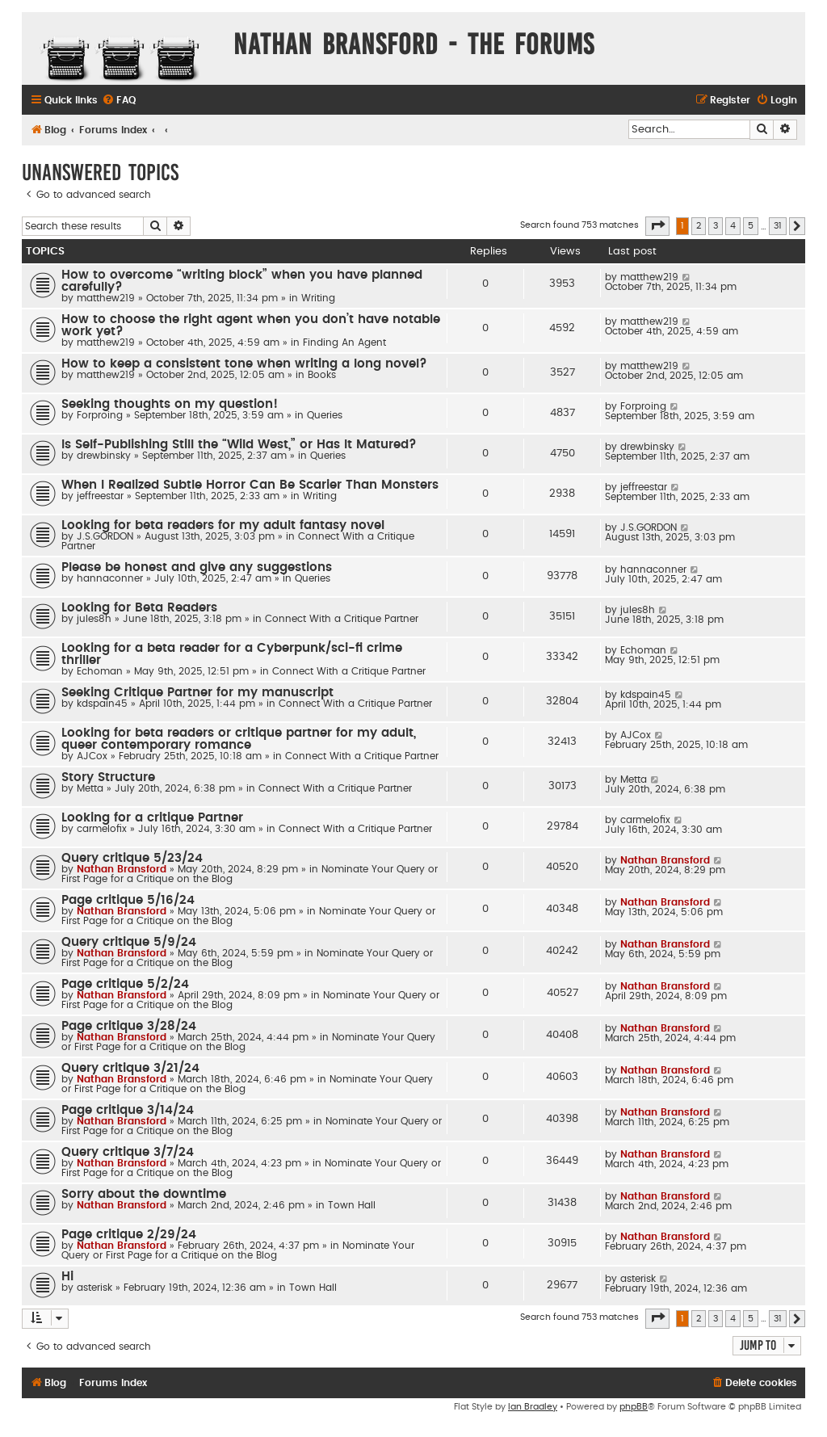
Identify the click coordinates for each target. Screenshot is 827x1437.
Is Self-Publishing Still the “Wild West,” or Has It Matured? (239, 445)
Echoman (100, 671)
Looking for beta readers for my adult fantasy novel (222, 525)
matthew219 (106, 298)
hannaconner (110, 578)
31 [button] (778, 225)
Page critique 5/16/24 (128, 900)
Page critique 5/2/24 (125, 984)
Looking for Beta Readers (139, 608)
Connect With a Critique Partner (341, 619)
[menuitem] (119, 100)
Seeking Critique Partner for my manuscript (197, 693)
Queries (324, 415)
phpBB (633, 1406)
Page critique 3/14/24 (127, 1110)
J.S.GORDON (105, 536)
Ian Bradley (532, 1406)
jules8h (94, 619)
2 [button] (698, 225)
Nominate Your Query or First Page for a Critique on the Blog (237, 1250)
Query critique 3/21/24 (130, 1068)
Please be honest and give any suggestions (196, 567)
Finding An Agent (344, 342)
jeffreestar (100, 496)
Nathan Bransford (121, 869)
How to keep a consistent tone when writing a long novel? (244, 364)
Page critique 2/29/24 (128, 1235)
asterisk (94, 1287)
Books (322, 375)
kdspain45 (102, 703)
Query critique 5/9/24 (128, 942)
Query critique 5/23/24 (132, 858)
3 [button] (715, 225)
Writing (318, 298)
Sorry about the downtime (143, 1194)
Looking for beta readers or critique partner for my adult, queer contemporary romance (238, 739)
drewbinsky (104, 455)
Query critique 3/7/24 (127, 1152)
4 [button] (733, 225)
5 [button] (751, 225)
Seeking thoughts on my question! (169, 404)
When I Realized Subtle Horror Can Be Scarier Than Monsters (250, 485)
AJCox (92, 756)
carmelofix (102, 829)
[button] (657, 226)
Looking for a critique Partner (152, 818)
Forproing (100, 415)
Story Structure (108, 777)
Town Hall (352, 1205)
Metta (90, 788)
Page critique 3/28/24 (128, 1026)
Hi (67, 1277)
